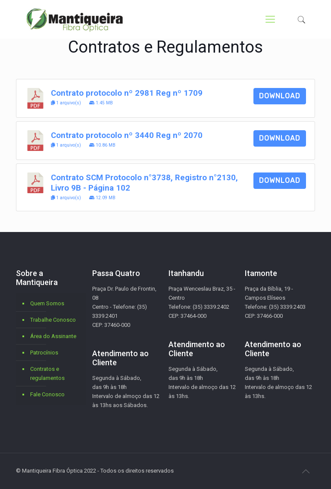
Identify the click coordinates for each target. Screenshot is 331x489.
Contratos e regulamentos (47, 373)
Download (279, 96)
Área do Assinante (53, 336)
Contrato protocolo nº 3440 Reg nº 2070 (127, 135)
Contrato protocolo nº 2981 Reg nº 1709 (127, 93)
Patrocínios (44, 352)
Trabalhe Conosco (53, 320)
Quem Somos (47, 303)
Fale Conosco (47, 394)
